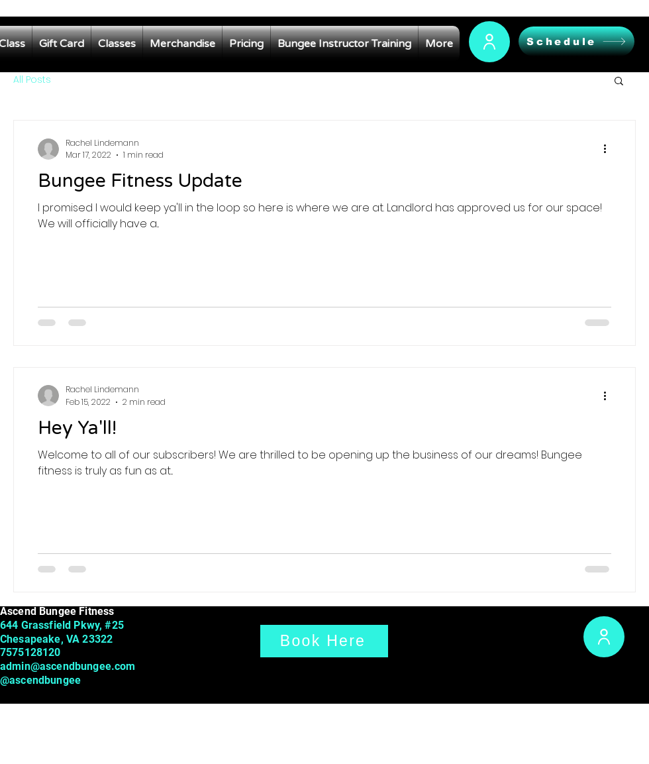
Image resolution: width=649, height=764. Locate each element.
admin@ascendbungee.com (68, 666)
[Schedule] (576, 41)
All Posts (32, 80)
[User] (489, 41)
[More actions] (609, 149)
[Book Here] (324, 641)
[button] (619, 82)
